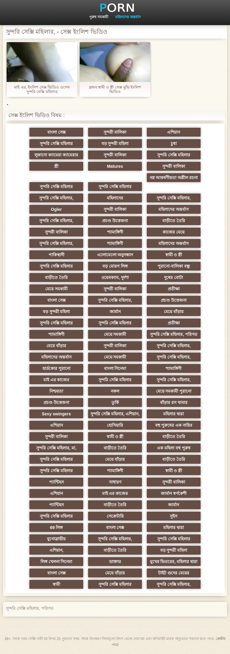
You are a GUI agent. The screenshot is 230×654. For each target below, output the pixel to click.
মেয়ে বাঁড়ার (174, 311)
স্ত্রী (56, 166)
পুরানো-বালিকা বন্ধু (174, 266)
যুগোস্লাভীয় (56, 538)
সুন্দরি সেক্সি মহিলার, (56, 198)
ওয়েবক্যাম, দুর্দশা (115, 277)
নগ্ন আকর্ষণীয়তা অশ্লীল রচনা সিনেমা (174, 178)
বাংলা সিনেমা (115, 368)
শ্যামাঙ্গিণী (115, 232)
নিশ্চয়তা (56, 391)
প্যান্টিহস (56, 482)
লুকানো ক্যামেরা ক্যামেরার (56, 155)
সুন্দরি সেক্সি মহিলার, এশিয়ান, (115, 413)
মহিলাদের (115, 198)
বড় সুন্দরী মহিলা (115, 143)
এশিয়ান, (56, 550)
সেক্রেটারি (115, 516)
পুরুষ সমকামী (98, 17)
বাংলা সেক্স (56, 132)
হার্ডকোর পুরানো (56, 368)
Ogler (56, 209)
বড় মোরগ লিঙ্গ (115, 266)
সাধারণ (115, 482)
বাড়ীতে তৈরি (173, 220)
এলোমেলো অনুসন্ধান (115, 254)
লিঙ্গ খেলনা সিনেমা (56, 561)
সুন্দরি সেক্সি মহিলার (56, 143)
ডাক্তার (115, 561)
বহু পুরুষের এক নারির (174, 425)
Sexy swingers (56, 413)
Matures (115, 166)
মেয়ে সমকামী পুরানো (174, 391)
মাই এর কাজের (56, 379)
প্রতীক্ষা (174, 288)
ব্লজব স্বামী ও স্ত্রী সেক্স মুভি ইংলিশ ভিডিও (115, 89)
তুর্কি (115, 402)
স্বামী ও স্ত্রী (173, 254)
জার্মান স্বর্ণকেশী (174, 493)
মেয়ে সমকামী (56, 288)
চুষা (174, 143)
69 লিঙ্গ (56, 527)
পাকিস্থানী (56, 254)
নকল (115, 391)
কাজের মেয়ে (173, 232)
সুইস (173, 516)
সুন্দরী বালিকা (115, 132)
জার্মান (115, 311)
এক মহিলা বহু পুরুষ (173, 448)
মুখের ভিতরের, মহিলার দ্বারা (174, 561)
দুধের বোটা (173, 277)
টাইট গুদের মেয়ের (173, 573)
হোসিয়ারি (115, 425)
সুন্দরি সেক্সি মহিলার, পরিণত (174, 334)
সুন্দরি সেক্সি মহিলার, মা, (56, 448)
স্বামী (56, 584)
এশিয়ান (173, 132)
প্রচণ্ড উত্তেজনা (115, 220)
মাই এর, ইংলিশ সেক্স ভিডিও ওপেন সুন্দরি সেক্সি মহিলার (42, 89)
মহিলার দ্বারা (173, 413)
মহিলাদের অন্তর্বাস (128, 17)
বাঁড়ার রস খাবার (173, 402)
